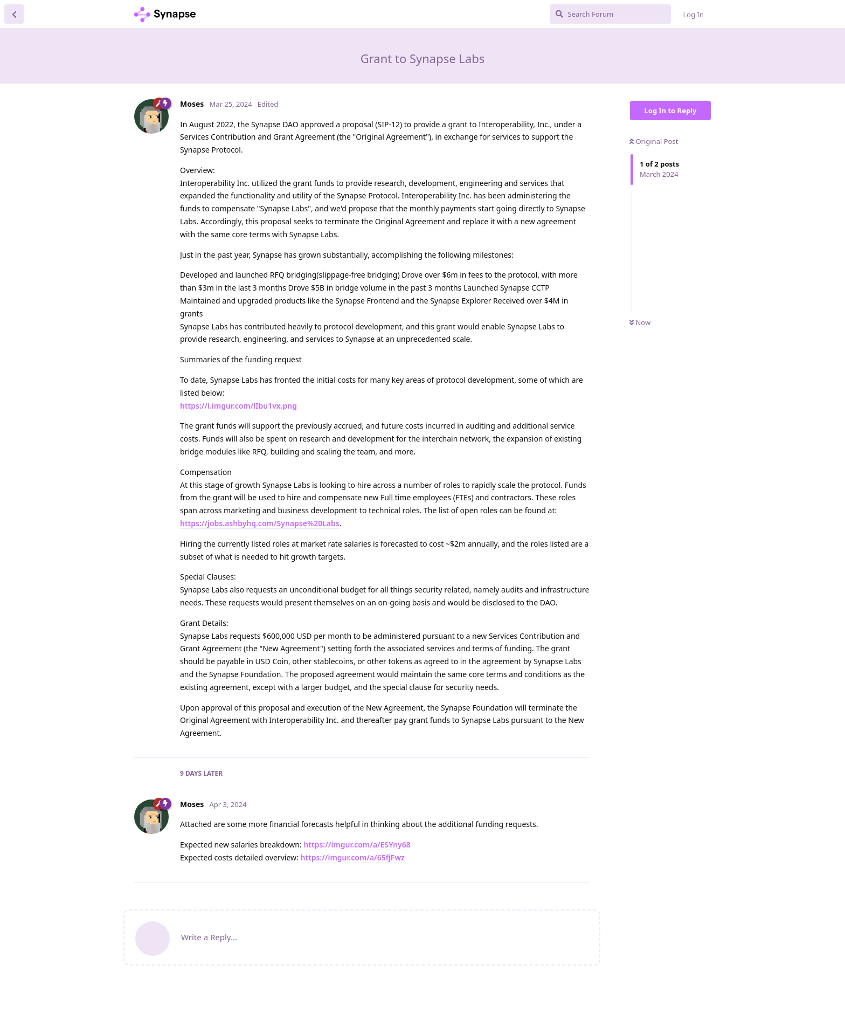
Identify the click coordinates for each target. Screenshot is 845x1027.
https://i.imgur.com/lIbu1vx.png (238, 406)
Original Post (653, 141)
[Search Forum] (610, 14)
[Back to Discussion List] (14, 14)
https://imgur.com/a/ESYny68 (356, 844)
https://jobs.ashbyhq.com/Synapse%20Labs (260, 523)
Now (639, 322)
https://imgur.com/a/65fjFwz (352, 857)
